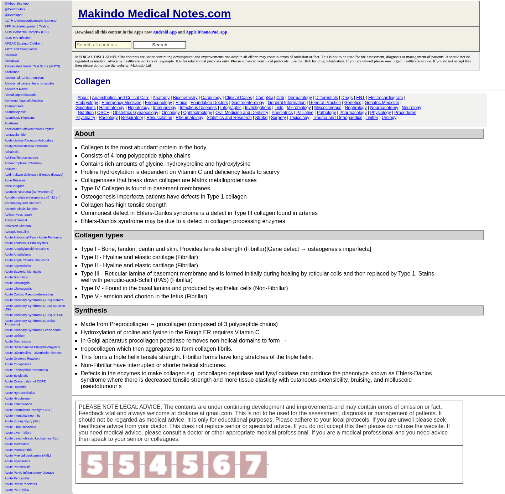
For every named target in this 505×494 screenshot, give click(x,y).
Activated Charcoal (18, 226)
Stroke (261, 117)
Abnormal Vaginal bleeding (24, 100)
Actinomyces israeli (18, 214)
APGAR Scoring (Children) (24, 43)
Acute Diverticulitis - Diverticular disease (33, 353)
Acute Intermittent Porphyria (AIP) (29, 410)
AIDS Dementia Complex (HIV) (27, 32)
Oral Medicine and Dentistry (241, 112)
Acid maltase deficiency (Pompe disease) (34, 174)
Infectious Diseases (198, 107)
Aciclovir (11, 169)
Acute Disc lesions (18, 341)
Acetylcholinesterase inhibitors (26, 146)
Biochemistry (185, 97)
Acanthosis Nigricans (20, 117)
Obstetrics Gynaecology (135, 112)
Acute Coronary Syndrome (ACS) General (34, 300)
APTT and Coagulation (21, 49)
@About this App (16, 3)
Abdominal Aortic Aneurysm (24, 77)
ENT (360, 97)
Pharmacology (353, 112)
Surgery (278, 117)
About (83, 97)
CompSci (264, 97)
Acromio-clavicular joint (21, 209)
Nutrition (86, 112)
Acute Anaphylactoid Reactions (27, 249)
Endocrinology (158, 102)
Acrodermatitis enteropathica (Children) (33, 197)
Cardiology (211, 97)
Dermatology (300, 97)
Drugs (347, 97)
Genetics (352, 102)
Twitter (372, 117)
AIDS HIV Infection (18, 38)
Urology (389, 117)
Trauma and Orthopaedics (337, 117)
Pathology (326, 112)
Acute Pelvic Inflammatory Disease (29, 472)
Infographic (230, 107)
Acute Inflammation (18, 404)
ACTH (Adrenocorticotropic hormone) (31, 20)
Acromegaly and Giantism (23, 203)
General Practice (325, 102)
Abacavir (11, 55)
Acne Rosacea (15, 180)
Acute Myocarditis (17, 461)
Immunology (164, 107)
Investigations (258, 107)
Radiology (108, 117)
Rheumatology (189, 117)
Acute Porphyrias (17, 490)
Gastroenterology (247, 102)
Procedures (405, 112)
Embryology (87, 102)
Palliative (304, 112)
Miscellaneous (328, 107)
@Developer (13, 15)
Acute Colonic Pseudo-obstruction (29, 294)
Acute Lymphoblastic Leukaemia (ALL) (32, 438)
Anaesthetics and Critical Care (120, 97)
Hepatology (139, 107)
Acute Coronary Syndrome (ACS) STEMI (34, 315)
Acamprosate (14, 106)
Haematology (112, 107)
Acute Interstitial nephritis (23, 415)
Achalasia (12, 152)
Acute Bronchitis (16, 277)
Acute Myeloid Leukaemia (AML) (28, 455)
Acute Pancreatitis (18, 467)
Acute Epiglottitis (16, 375)
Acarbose (11, 123)
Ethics (181, 102)
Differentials (327, 97)
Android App (165, 32)
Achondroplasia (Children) (23, 163)
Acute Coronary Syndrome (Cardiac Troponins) (30, 322)
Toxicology (299, 117)
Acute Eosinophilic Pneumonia (26, 370)
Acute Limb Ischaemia (20, 427)
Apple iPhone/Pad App (206, 32)
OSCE (103, 112)
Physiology (380, 112)
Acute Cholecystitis (18, 288)
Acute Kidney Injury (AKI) (23, 421)
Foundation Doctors (209, 102)
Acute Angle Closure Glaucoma (27, 260)
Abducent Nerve (16, 89)
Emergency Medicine (121, 102)
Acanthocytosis (15, 112)
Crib (280, 97)
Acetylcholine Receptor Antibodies (29, 140)
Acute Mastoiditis (17, 444)
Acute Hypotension (18, 398)
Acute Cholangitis (17, 283)
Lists (279, 107)
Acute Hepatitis (15, 387)
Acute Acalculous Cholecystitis (26, 243)
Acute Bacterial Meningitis (23, 271)
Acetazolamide (15, 135)
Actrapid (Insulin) (17, 231)
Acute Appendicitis (18, 266)
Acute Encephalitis (18, 364)
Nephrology (355, 107)
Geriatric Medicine (382, 102)
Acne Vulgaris (14, 186)
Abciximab (12, 72)
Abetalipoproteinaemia (21, 95)
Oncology (171, 112)
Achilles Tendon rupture (21, 157)
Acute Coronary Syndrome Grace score (33, 330)
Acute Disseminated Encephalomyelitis (32, 347)
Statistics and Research (229, 117)
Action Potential (16, 220)
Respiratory (132, 117)
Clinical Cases (238, 97)
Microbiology (299, 107)
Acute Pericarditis (17, 478)
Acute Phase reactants (21, 484)
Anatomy (161, 97)
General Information (287, 102)
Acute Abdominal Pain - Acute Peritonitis (33, 237)
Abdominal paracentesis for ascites (29, 83)
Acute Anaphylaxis (18, 254)
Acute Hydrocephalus (20, 393)
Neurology (411, 107)
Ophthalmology (197, 112)
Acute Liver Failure (18, 432)
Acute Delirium (15, 336)
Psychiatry (85, 117)
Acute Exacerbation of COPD (25, 381)
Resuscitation (159, 117)
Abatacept (12, 60)
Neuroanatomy (384, 107)
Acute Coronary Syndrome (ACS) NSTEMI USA (35, 307)
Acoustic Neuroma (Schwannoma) (29, 192)
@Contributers (15, 9)
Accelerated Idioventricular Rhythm (29, 129)
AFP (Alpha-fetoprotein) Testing (27, 26)
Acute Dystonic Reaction (22, 358)
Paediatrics (282, 112)
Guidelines (86, 107)
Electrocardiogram (385, 97)
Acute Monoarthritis (18, 450)
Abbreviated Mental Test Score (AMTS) (32, 66)
